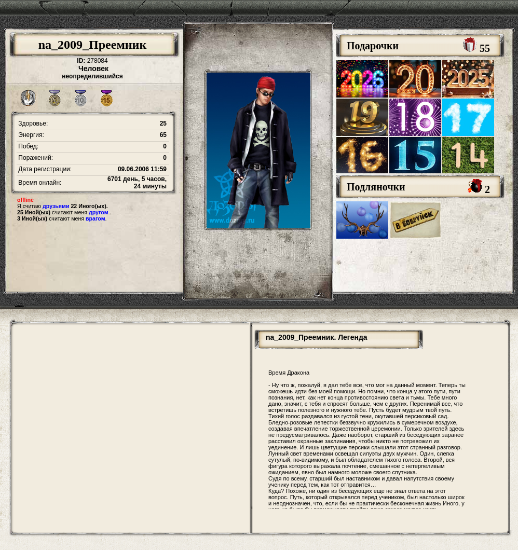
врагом (95, 218)
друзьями (56, 206)
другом (98, 212)
